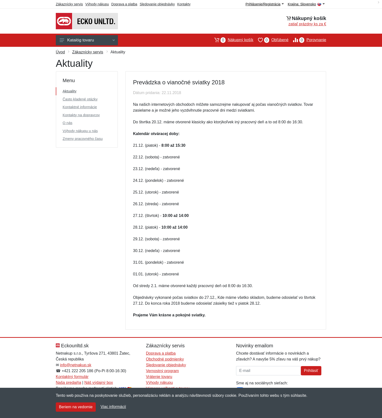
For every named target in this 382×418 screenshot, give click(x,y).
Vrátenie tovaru (159, 377)
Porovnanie (307, 40)
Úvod (60, 52)
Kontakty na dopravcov (81, 115)
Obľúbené (270, 40)
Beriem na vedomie (76, 407)
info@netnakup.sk (75, 365)
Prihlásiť (311, 371)
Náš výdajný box (98, 382)
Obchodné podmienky (165, 359)
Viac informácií (113, 407)
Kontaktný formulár (72, 377)
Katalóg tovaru (87, 40)
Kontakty (183, 4)
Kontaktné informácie (80, 107)
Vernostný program (162, 371)
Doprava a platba (124, 4)
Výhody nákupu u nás (80, 131)
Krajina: (306, 4)
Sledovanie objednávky (157, 4)
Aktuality (69, 91)
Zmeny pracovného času (83, 138)
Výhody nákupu (97, 4)
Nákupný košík (231, 40)
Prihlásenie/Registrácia (265, 4)
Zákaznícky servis (69, 4)
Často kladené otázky (80, 99)
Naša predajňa (68, 382)
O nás (67, 123)
